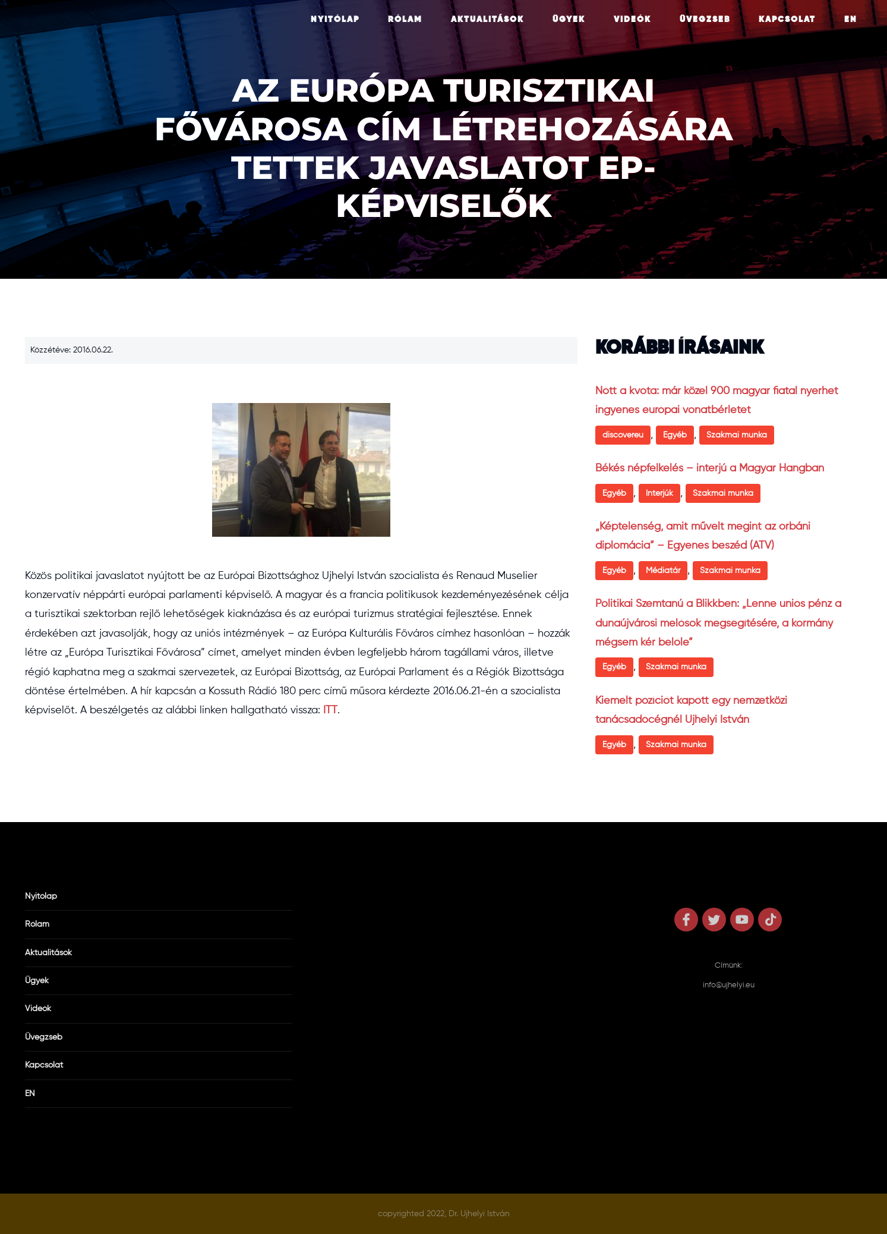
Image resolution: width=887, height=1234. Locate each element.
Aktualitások (487, 19)
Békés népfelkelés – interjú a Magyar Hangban (709, 468)
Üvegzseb (705, 19)
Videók (632, 19)
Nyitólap (335, 19)
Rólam (405, 19)
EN (850, 19)
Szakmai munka (736, 435)
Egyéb (675, 435)
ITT (330, 710)
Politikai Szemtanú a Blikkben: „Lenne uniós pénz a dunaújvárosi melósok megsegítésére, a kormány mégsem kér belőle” (718, 623)
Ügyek (569, 19)
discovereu (622, 435)
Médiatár (663, 570)
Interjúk (659, 493)
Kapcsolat (787, 19)
